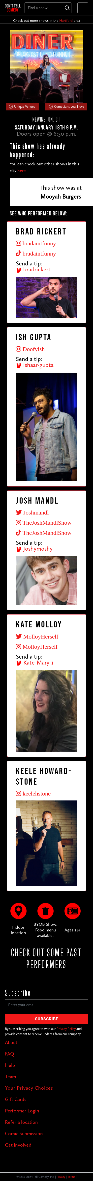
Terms (71, 1177)
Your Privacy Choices (29, 1088)
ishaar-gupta (35, 364)
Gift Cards (15, 1099)
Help (10, 1065)
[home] (13, 7)
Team (10, 1076)
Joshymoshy (34, 548)
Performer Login (22, 1111)
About (11, 1042)
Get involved (18, 1145)
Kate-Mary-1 (35, 662)
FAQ (9, 1054)
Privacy (61, 1177)
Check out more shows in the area (46, 20)
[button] (81, 7)
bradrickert (33, 269)
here (21, 170)
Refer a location (21, 1122)
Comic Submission (24, 1133)
